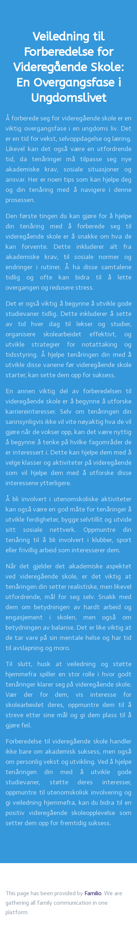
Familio (93, 893)
